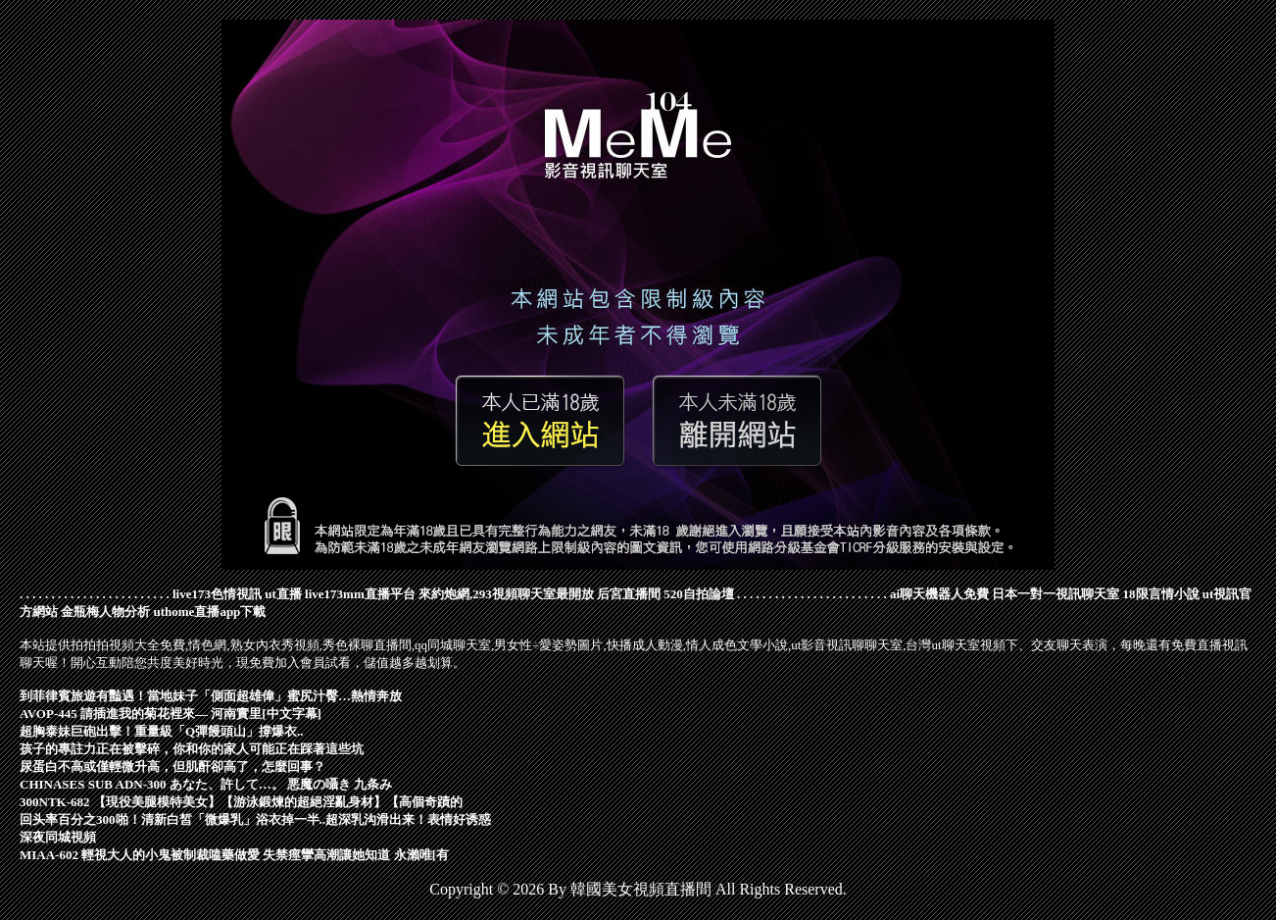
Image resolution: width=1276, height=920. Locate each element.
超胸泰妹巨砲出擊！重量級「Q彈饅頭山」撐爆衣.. (162, 731)
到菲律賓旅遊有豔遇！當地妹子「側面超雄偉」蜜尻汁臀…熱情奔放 (211, 696)
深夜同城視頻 (58, 837)
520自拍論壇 (698, 594)
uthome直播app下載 (210, 611)
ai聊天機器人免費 (939, 594)
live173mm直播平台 (360, 594)
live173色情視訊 (217, 594)
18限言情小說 (1161, 594)
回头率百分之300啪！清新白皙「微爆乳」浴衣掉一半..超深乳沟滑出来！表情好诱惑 (255, 819)
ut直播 (283, 594)
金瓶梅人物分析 (105, 611)
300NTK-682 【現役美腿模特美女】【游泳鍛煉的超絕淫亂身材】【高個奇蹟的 (241, 801)
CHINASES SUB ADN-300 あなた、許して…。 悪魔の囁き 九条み (206, 784)
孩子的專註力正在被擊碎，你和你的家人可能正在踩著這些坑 (192, 748)
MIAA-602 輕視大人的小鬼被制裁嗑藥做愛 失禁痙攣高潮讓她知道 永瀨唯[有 (234, 854)
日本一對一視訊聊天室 (1055, 594)
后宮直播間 (629, 594)
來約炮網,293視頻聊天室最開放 (506, 594)
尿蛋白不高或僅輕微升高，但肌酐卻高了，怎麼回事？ (172, 766)
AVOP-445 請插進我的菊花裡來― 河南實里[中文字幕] (170, 713)
